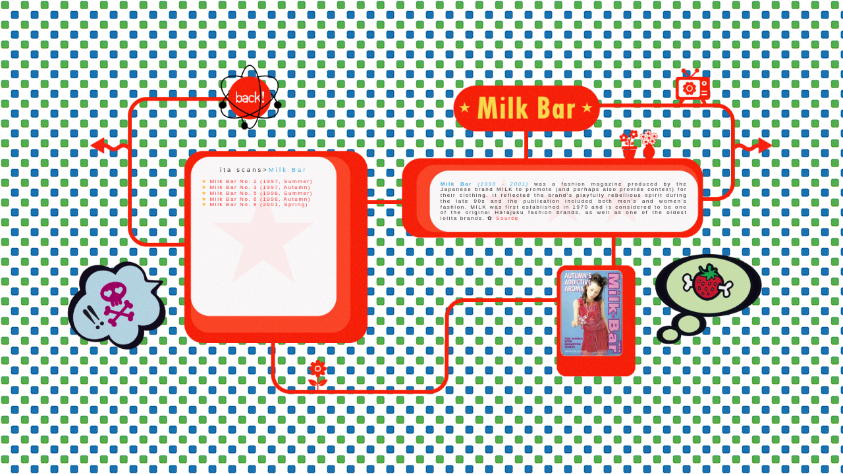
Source (507, 219)
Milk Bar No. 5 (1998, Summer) (261, 193)
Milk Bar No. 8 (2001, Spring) (259, 204)
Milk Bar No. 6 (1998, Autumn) (260, 198)
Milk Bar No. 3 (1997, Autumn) (260, 187)
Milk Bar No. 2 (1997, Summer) (261, 181)
